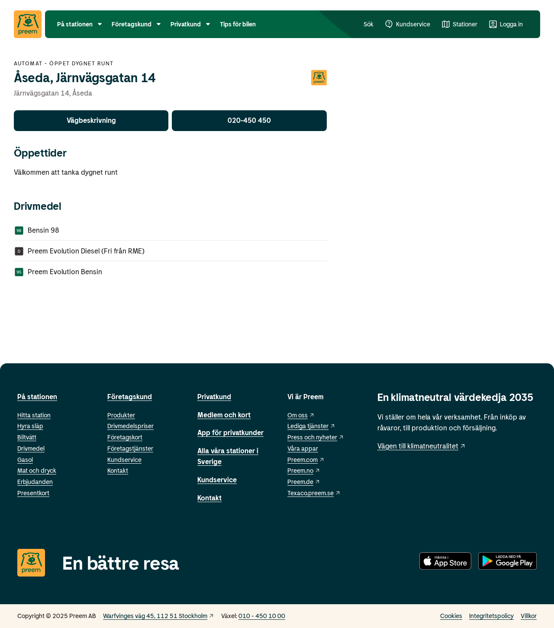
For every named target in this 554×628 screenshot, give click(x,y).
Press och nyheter (315, 437)
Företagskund (129, 396)
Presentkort (33, 493)
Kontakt (117, 470)
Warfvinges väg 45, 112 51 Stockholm (158, 615)
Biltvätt (26, 437)
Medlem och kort (224, 414)
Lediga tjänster (311, 425)
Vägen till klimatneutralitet (421, 446)
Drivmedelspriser (130, 425)
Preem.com (306, 459)
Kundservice (124, 459)
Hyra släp (30, 425)
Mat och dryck (36, 470)
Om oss (301, 415)
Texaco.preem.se (314, 493)
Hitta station (34, 415)
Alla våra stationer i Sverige (227, 456)
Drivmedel (31, 448)
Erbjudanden (35, 481)
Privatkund (214, 396)
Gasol (25, 459)
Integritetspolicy (491, 615)
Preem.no (303, 470)
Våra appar (302, 448)
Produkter (121, 415)
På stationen (37, 396)
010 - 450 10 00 (261, 615)
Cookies (451, 615)
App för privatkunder (230, 432)
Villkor (529, 615)
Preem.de (303, 481)
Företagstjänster (130, 448)
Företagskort (124, 437)
